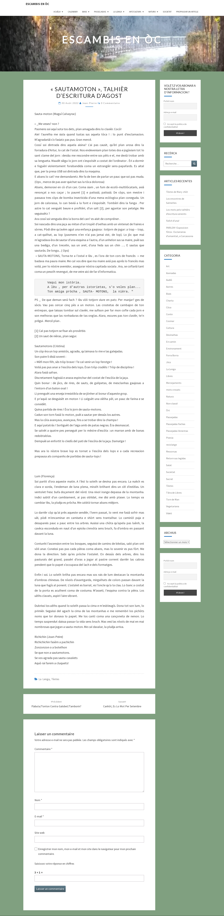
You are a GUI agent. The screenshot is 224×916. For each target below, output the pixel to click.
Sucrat (169, 479)
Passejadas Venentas (177, 430)
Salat (169, 465)
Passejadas (100, 11)
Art (168, 266)
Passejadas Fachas (175, 424)
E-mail (39, 816)
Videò (169, 513)
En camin (171, 341)
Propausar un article (187, 11)
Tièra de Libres (174, 492)
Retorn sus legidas (176, 458)
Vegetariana (172, 506)
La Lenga (117, 11)
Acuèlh (57, 11)
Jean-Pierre (89, 103)
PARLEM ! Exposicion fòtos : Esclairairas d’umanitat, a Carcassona (179, 232)
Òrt (168, 410)
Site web (39, 832)
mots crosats (173, 389)
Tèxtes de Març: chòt (177, 191)
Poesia (169, 437)
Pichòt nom (169, 101)
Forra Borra (172, 355)
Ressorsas (171, 451)
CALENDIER (73, 11)
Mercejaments (173, 382)
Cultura (170, 327)
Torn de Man (172, 499)
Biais (84, 11)
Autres (169, 286)
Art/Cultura (135, 11)
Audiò (169, 279)
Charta (169, 300)
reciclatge (171, 444)
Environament (174, 348)
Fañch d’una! (172, 220)
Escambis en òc (37, 4)
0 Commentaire (110, 103)
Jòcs (168, 362)
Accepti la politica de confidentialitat (175, 125)
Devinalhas (172, 334)
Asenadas (171, 273)
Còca (168, 307)
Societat (167, 11)
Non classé (172, 403)
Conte (169, 314)
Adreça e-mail (170, 112)
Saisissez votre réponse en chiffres (54, 863)
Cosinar (170, 321)
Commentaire (43, 749)
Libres (169, 376)
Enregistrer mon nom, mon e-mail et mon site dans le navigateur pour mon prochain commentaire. (87, 851)
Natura (152, 11)
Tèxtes (55, 679)
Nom (38, 800)
